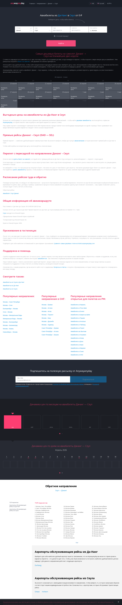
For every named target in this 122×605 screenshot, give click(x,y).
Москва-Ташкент (99, 528)
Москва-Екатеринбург (43, 532)
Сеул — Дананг (61, 490)
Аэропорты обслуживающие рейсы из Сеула (17, 510)
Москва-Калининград (100, 512)
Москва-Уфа (69, 522)
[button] (60, 434)
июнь (51, 427)
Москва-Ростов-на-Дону (44, 528)
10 (72, 457)
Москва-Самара (70, 528)
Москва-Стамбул (42, 536)
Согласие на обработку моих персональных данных (68, 384)
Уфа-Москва (69, 536)
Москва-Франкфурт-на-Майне (74, 512)
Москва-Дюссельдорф (100, 532)
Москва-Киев (40, 518)
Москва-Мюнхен (41, 538)
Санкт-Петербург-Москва (43, 508)
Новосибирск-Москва (100, 508)
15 (108, 457)
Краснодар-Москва (42, 526)
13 (93, 457)
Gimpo (37, 592)
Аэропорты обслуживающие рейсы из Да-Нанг (17, 506)
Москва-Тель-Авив (71, 514)
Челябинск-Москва (99, 524)
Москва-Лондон (70, 520)
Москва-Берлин (70, 538)
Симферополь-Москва (42, 512)
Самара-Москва (70, 532)
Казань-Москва (69, 530)
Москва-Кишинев (70, 510)
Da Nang (38, 565)
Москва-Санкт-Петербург (43, 506)
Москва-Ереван (69, 508)
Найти (61, 43)
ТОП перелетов (13, 502)
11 (79, 457)
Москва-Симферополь (42, 510)
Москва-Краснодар (42, 524)
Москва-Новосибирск (100, 506)
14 (101, 457)
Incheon (45, 592)
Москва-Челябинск (99, 520)
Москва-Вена (69, 518)
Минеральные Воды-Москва (44, 522)
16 (115, 457)
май (32, 427)
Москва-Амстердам (100, 516)
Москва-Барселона (99, 510)
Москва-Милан (98, 522)
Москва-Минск (69, 534)
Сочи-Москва (40, 514)
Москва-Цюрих (98, 526)
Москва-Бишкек (98, 530)
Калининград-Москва (100, 518)
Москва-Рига (69, 516)
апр (13, 427)
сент (109, 427)
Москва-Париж (69, 506)
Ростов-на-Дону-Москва (44, 530)
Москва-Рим (69, 526)
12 (86, 457)
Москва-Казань (69, 524)
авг (90, 427)
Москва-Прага (98, 514)
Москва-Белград (99, 534)
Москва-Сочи (40, 516)
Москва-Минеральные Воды (44, 520)
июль (70, 427)
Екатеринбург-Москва (43, 534)
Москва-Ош (97, 536)
